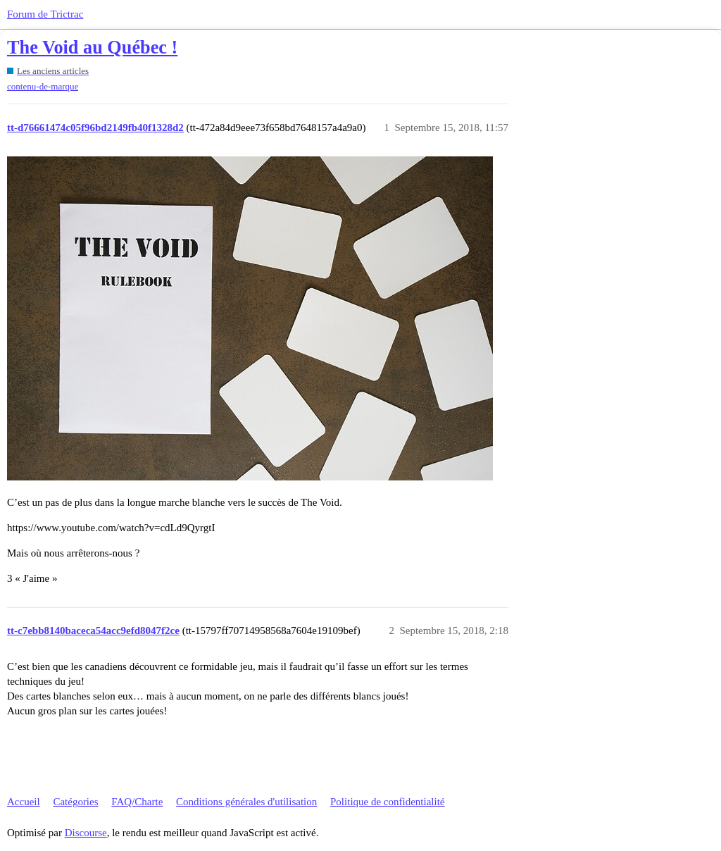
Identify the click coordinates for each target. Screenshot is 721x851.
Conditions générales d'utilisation (246, 801)
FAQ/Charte (137, 801)
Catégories (75, 801)
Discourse (86, 832)
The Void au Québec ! (92, 47)
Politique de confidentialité (387, 801)
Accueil (23, 801)
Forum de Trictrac (45, 14)
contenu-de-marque (42, 86)
